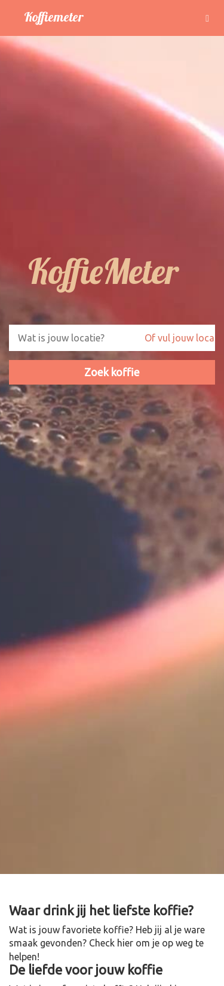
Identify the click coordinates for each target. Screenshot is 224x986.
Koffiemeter (53, 16)
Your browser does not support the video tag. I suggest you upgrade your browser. (112, 455)
